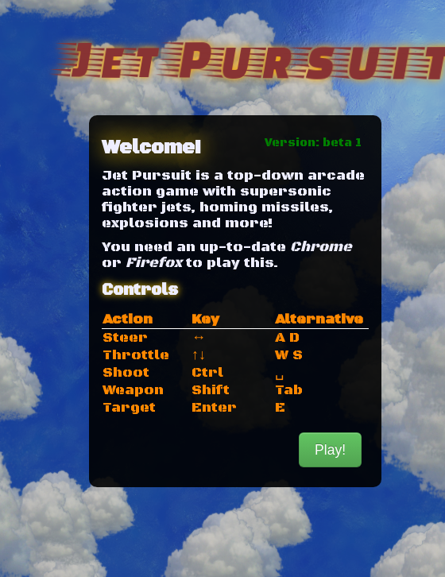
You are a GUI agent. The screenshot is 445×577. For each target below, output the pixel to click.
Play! (330, 450)
